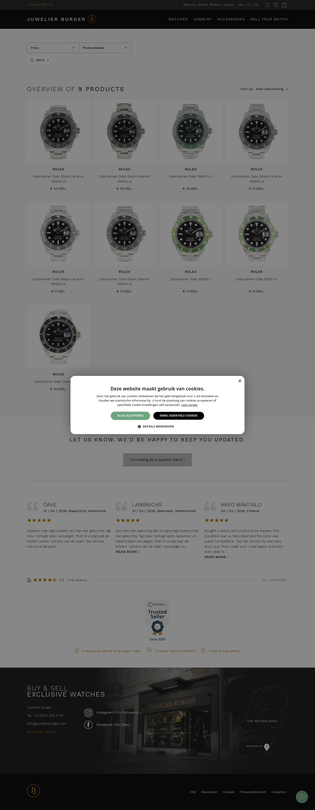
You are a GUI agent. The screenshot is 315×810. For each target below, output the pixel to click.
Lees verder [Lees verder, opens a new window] (189, 405)
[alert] (157, 405)
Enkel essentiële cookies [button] (179, 415)
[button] (157, 426)
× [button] (239, 381)
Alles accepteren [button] (130, 415)
